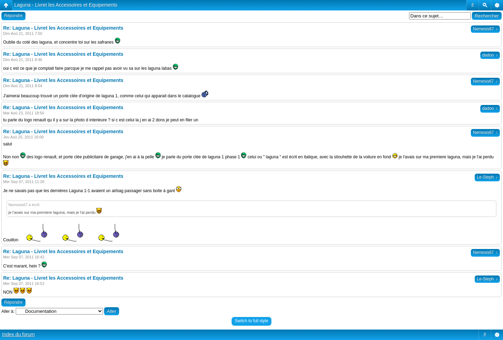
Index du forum (18, 334)
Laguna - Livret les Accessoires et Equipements (65, 5)
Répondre (13, 15)
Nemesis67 (485, 29)
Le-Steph (487, 177)
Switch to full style (251, 320)
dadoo (490, 55)
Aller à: (7, 311)
